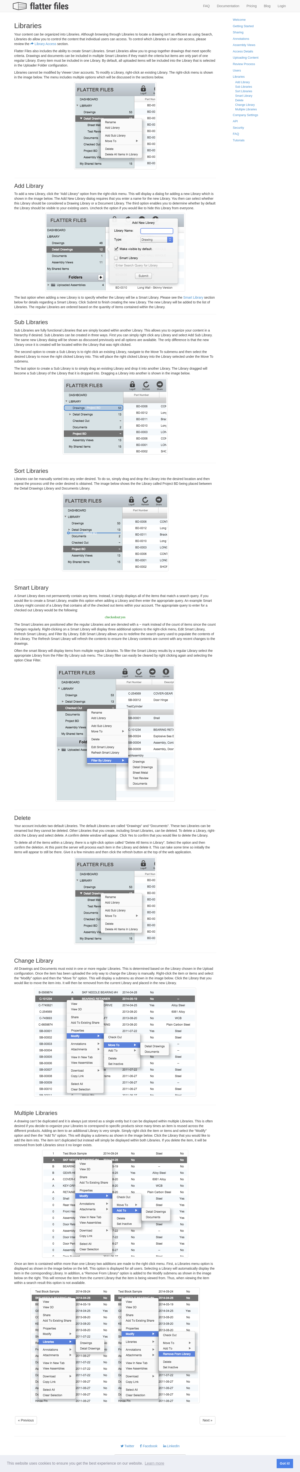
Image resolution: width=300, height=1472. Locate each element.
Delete (239, 100)
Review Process (244, 64)
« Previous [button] (26, 1420)
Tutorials (238, 140)
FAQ (206, 6)
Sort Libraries (243, 91)
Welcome (239, 19)
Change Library (245, 105)
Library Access (43, 44)
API (235, 121)
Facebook (148, 1446)
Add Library (242, 82)
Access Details (243, 51)
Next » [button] (207, 1420)
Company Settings (245, 115)
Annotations (241, 39)
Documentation (228, 6)
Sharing (238, 32)
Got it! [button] (285, 1463)
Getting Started (243, 26)
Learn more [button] (154, 1463)
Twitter (127, 1446)
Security (238, 127)
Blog (267, 6)
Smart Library (193, 297)
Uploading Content (246, 57)
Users (237, 70)
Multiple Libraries (246, 109)
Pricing (251, 6)
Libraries (239, 76)
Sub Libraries (243, 86)
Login (282, 6)
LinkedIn (171, 1446)
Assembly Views (244, 45)
